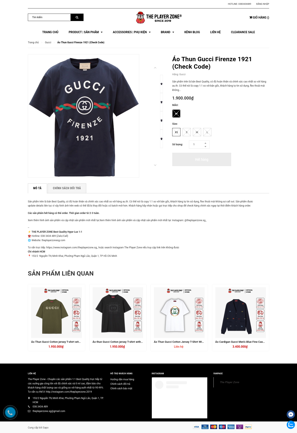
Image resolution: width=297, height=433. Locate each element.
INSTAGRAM (158, 373)
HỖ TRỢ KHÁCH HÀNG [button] (121, 373)
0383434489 (244, 4)
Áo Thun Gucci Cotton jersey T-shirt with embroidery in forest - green (73, 341)
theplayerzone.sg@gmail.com (49, 411)
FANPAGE (218, 373)
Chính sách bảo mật (121, 388)
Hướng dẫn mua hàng (122, 379)
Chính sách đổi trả (120, 384)
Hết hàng (201, 159)
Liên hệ (32, 373)
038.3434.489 (40, 406)
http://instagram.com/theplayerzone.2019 (69, 391)
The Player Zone (229, 382)
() (259, 17)
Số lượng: (177, 144)
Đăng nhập (262, 4)
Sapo (45, 427)
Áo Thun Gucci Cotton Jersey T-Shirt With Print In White (188, 341)
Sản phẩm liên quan (61, 273)
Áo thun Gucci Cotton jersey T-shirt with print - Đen (123, 341)
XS (176, 132)
